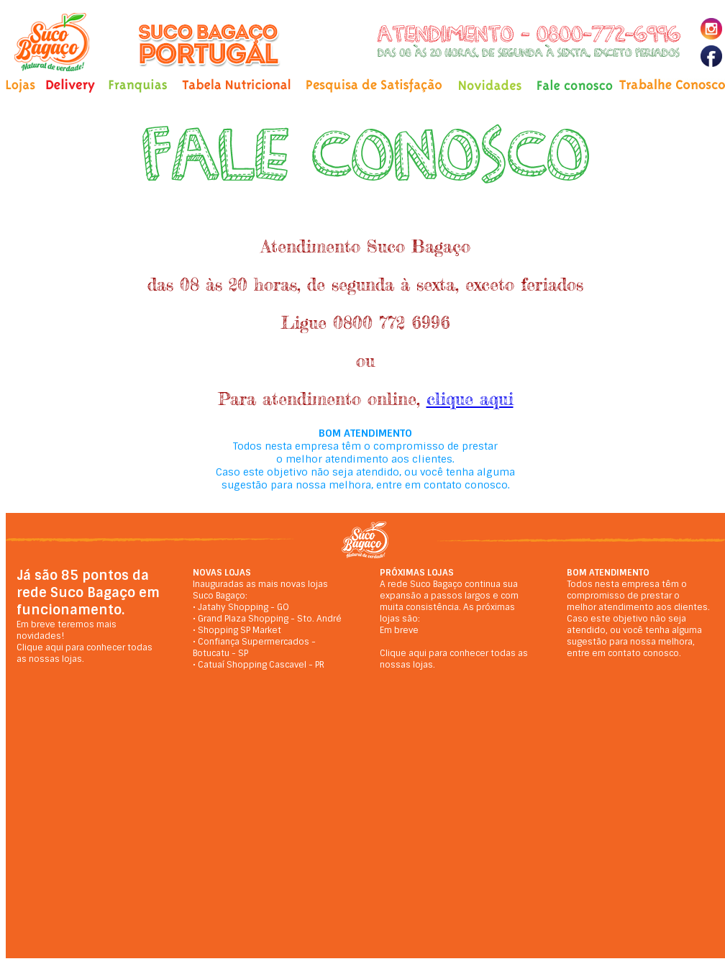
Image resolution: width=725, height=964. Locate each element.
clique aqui (470, 398)
